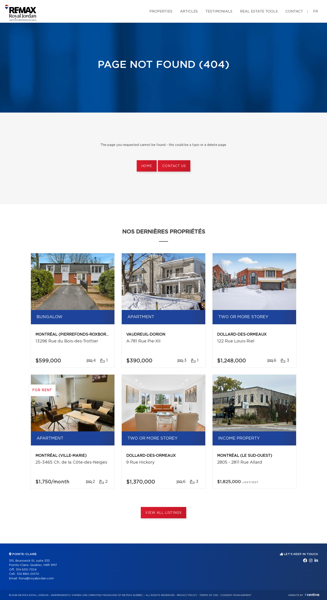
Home (146, 166)
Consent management (235, 595)
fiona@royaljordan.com (36, 578)
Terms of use (208, 595)
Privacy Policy (187, 595)
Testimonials (219, 11)
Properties (160, 11)
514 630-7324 (26, 569)
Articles (189, 11)
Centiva (312, 594)
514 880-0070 (28, 574)
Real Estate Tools (259, 11)
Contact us (174, 166)
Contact (294, 11)
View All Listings (163, 512)
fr (315, 11)
